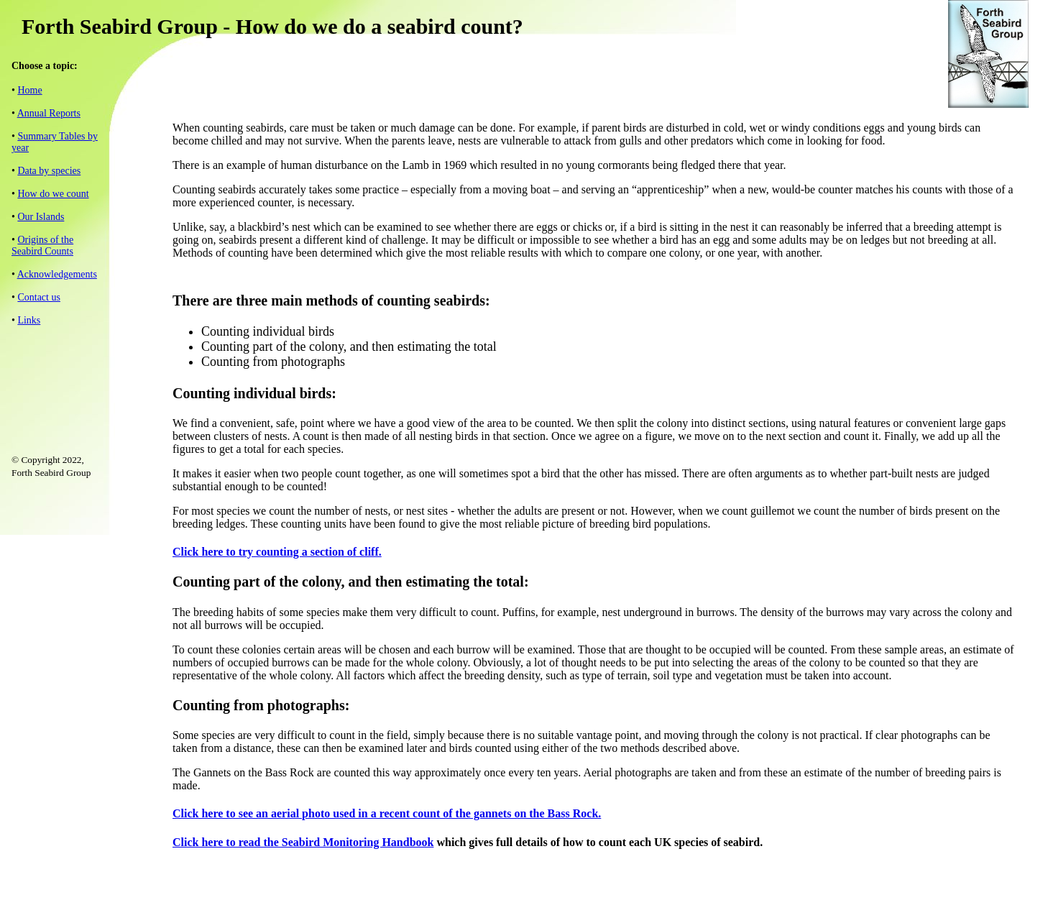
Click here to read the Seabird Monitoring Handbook (303, 842)
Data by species (49, 170)
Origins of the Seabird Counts (42, 245)
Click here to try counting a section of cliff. (277, 552)
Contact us (38, 297)
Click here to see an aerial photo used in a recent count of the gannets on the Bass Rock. (387, 813)
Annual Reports (49, 113)
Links (28, 320)
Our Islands (40, 216)
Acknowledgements (57, 274)
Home (29, 90)
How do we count (52, 193)
